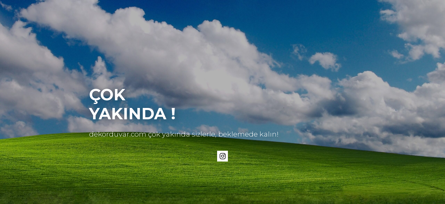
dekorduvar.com (117, 134)
